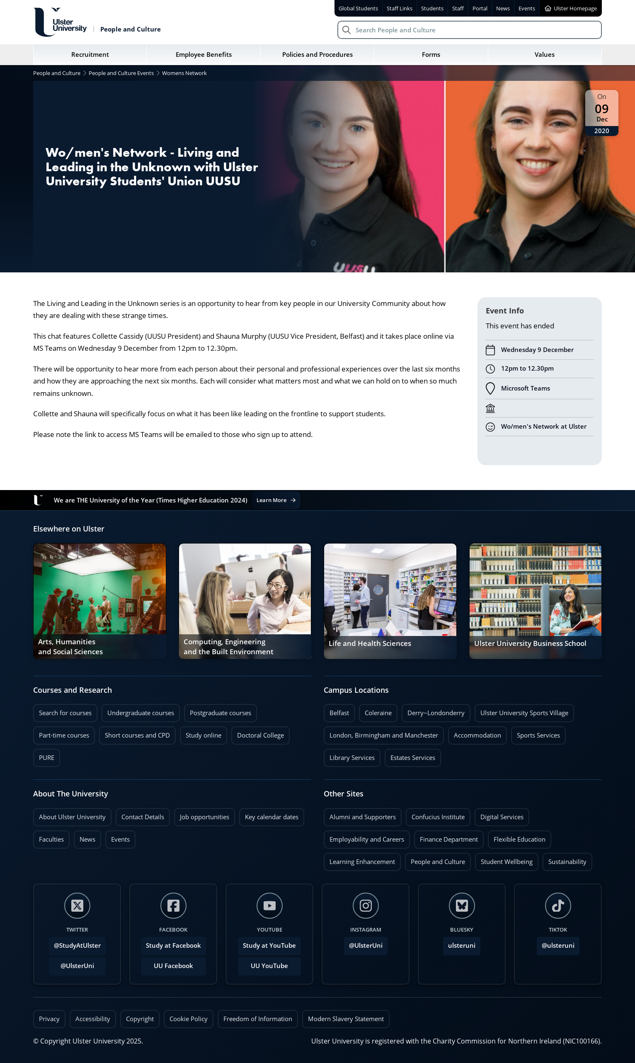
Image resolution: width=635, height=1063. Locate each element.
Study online (203, 735)
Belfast (339, 713)
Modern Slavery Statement (346, 1018)
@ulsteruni (555, 943)
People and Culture (438, 861)
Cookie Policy (189, 1018)
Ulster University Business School (530, 643)
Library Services (352, 757)
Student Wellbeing (507, 861)
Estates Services (412, 757)
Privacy (49, 1018)
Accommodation (477, 735)
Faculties (51, 839)
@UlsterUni (71, 963)
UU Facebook (173, 966)
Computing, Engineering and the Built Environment (229, 646)
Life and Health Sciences (370, 643)
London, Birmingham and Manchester (384, 735)
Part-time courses (64, 735)
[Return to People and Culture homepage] (97, 22)
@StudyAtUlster (77, 945)
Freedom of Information (257, 1018)
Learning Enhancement (362, 861)
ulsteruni (461, 945)
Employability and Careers (367, 839)
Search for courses (65, 713)
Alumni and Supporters (363, 817)
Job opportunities (204, 817)
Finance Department (449, 839)
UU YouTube (269, 966)
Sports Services (538, 735)
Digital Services (502, 817)
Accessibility (92, 1018)
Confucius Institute (438, 817)
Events (117, 836)
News (84, 836)
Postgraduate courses (220, 713)
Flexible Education (519, 839)
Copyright (140, 1018)
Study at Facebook (173, 945)
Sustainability (565, 859)
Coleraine (378, 713)
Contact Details (142, 817)
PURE (46, 757)
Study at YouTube (269, 945)
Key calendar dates (271, 817)
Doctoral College (260, 735)
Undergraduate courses (140, 713)
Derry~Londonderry (436, 713)
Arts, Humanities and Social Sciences (70, 646)
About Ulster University (72, 817)
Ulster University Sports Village (524, 713)
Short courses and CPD (134, 732)
